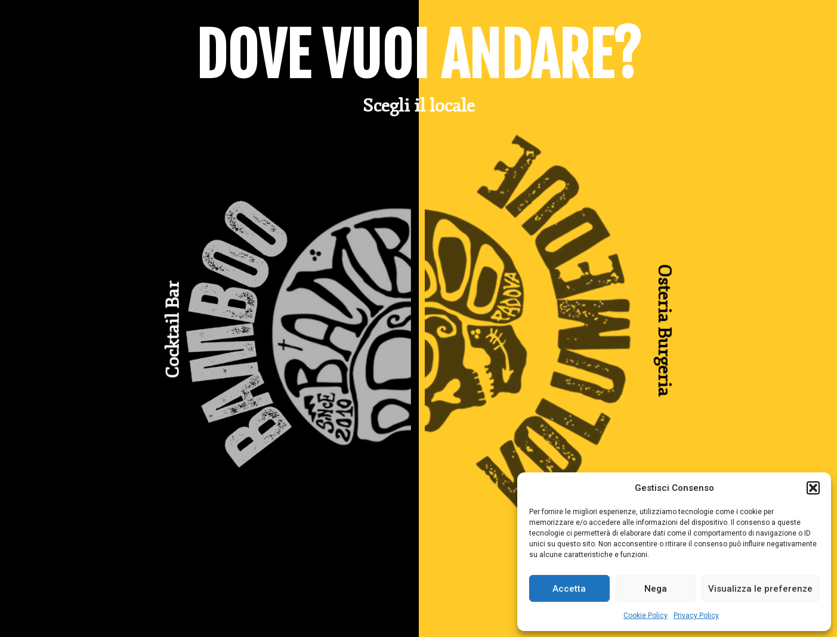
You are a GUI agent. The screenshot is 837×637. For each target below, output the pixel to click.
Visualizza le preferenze (760, 588)
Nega (655, 588)
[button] (813, 488)
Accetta (569, 588)
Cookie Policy (645, 615)
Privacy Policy (696, 615)
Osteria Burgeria (664, 330)
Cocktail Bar (173, 330)
